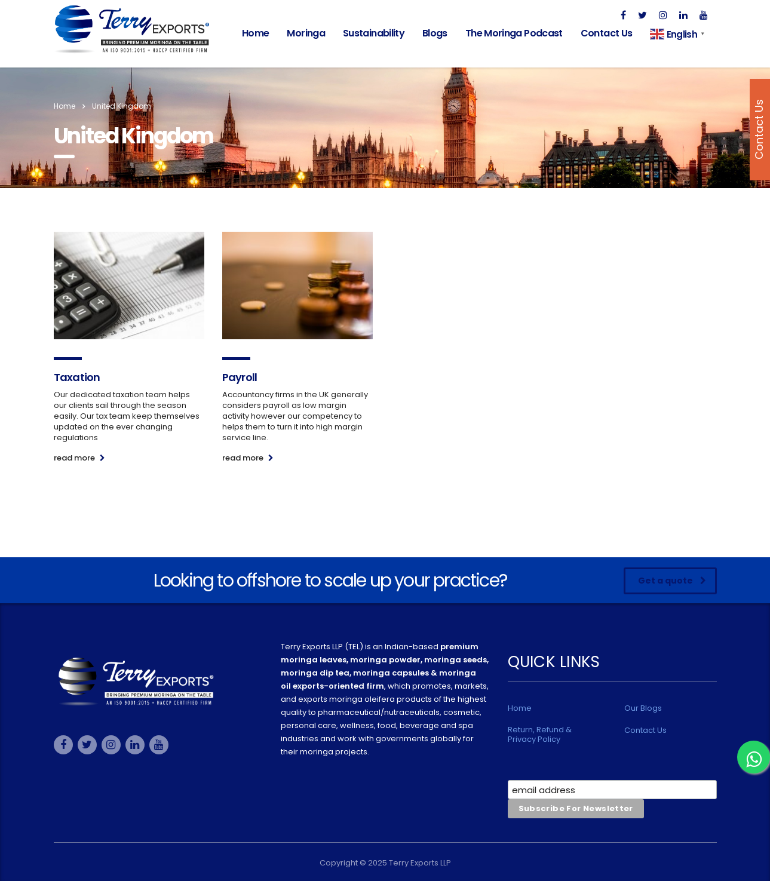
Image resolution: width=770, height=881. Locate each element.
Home (255, 33)
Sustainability (373, 33)
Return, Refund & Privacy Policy (540, 734)
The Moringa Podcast (514, 33)
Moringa (306, 33)
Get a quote (672, 581)
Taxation (77, 377)
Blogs (434, 33)
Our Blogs (643, 708)
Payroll (239, 377)
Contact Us (607, 33)
